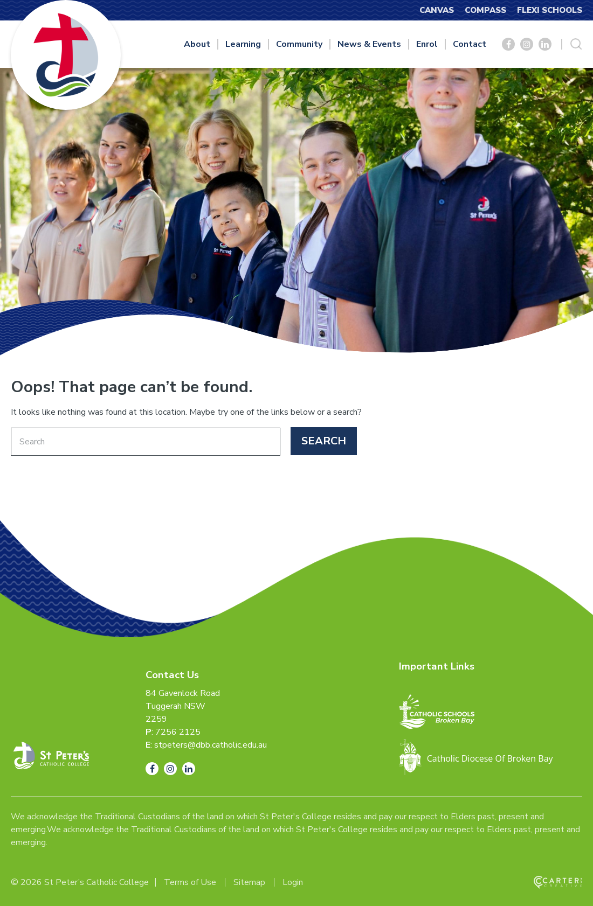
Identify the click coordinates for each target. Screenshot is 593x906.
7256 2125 (178, 732)
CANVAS (436, 10)
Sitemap (249, 882)
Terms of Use (190, 882)
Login (292, 882)
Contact (469, 44)
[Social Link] (508, 44)
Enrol (427, 44)
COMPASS (485, 10)
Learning (243, 44)
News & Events (369, 44)
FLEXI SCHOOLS (549, 10)
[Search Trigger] (576, 44)
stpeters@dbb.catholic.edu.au (210, 745)
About (197, 44)
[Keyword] (145, 442)
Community (299, 44)
